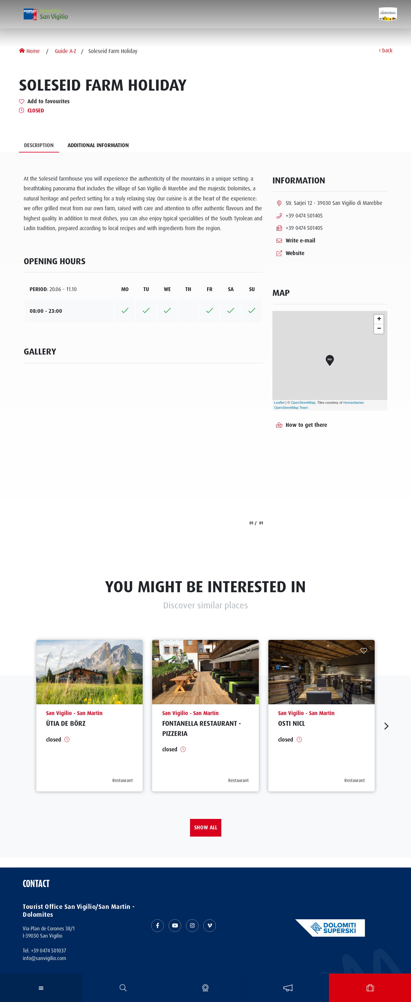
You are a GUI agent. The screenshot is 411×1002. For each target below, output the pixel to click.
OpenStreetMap (303, 402)
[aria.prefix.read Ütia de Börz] (89, 715)
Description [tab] (39, 145)
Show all (205, 827)
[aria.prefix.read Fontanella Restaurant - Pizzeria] (205, 715)
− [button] (379, 329)
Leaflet (279, 402)
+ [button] (379, 319)
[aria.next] (386, 726)
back (385, 51)
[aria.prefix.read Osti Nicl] (321, 715)
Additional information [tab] (98, 145)
